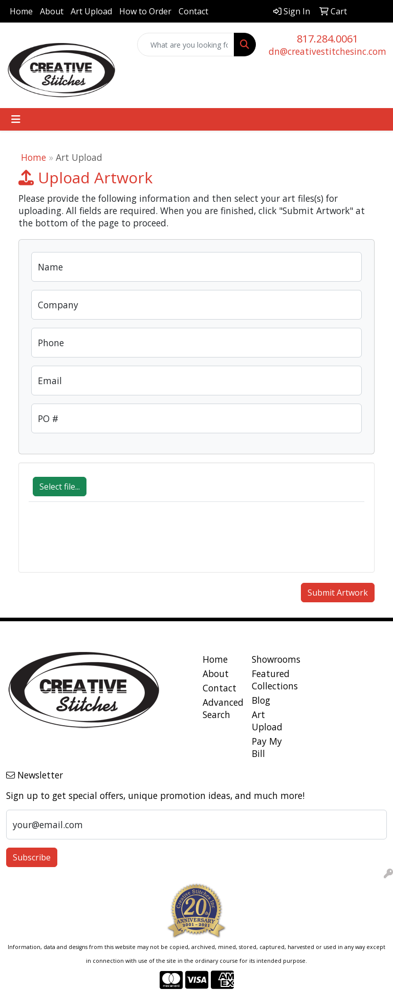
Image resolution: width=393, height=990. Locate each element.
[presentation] (106, 542)
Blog (261, 700)
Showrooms (270, 659)
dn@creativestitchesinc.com (327, 51)
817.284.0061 (327, 39)
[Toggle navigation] (16, 119)
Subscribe (32, 857)
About (51, 11)
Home (21, 11)
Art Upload (91, 11)
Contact (193, 11)
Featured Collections (270, 679)
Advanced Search (221, 708)
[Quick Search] (185, 44)
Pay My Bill (267, 747)
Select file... (59, 486)
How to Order (145, 11)
